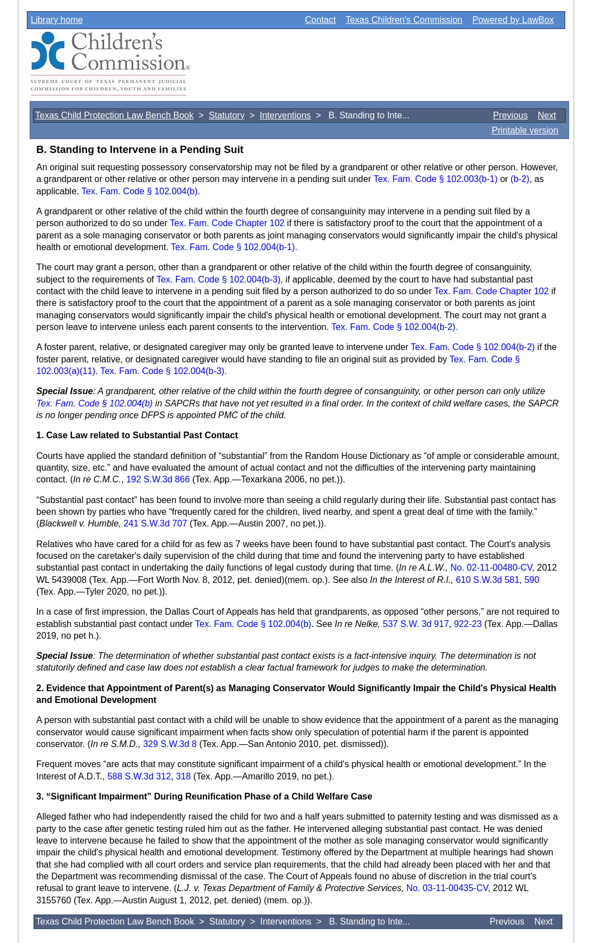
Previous (510, 115)
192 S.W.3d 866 (158, 479)
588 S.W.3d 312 (139, 776)
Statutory (227, 115)
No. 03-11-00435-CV (447, 888)
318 (183, 776)
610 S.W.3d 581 (487, 580)
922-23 (468, 624)
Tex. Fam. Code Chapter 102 (227, 223)
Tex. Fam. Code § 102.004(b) (94, 403)
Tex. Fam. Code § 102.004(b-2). (394, 327)
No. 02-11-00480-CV (491, 567)
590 (532, 580)
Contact (320, 20)
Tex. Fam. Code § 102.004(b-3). (163, 371)
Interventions (285, 115)
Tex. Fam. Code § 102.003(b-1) (436, 179)
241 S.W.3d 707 (156, 523)
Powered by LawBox (513, 20)
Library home (57, 20)
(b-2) (519, 179)
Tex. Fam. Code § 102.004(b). (141, 191)
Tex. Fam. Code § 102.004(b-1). (234, 247)
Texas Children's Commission (404, 20)
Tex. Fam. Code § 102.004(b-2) (472, 347)
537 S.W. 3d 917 (414, 624)
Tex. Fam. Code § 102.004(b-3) (218, 279)
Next (547, 115)
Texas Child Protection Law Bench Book (114, 115)
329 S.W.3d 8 (171, 744)
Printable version (524, 130)
